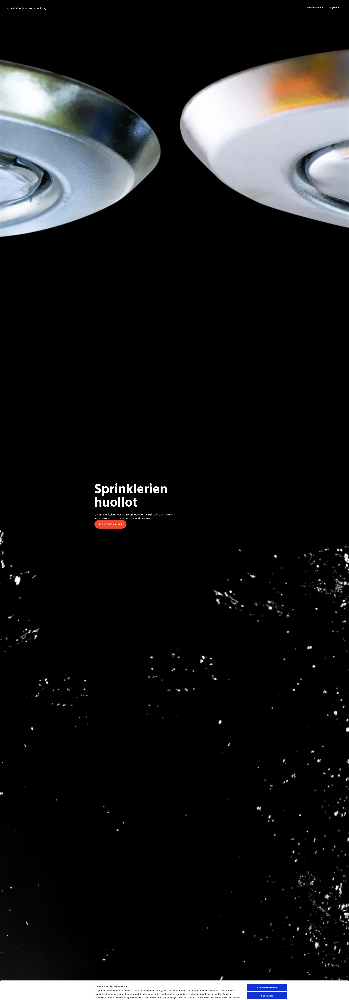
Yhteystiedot (333, 7)
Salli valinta (267, 977)
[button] (110, 524)
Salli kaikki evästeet (267, 968)
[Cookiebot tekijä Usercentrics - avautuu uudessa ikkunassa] (76, 994)
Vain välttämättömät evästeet (266, 985)
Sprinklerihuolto (315, 7)
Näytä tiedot (209, 994)
